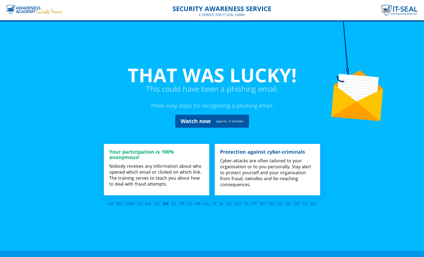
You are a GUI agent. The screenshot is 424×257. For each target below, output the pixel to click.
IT (215, 202)
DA (148, 202)
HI (189, 202)
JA (221, 202)
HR (198, 202)
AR (111, 202)
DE (157, 202)
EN (166, 202)
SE (280, 202)
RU (272, 202)
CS (139, 202)
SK (288, 202)
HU (207, 202)
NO (238, 202)
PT (254, 202)
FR (182, 202)
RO (263, 202)
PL (246, 202)
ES (174, 202)
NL (229, 202)
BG (119, 202)
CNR (129, 202)
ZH (313, 202)
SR (296, 202)
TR (304, 202)
